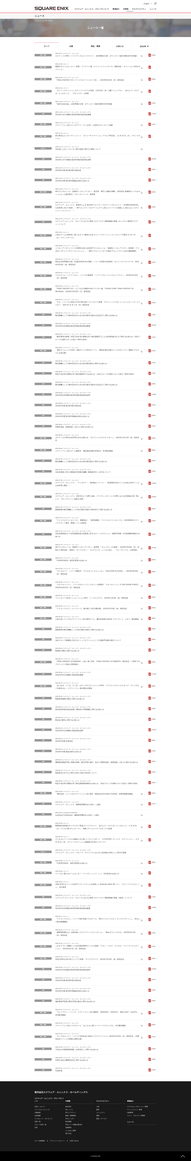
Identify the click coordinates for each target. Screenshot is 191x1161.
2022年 (51, 20)
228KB (153, 719)
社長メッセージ (40, 1106)
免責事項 (68, 1127)
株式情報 (68, 1121)
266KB (153, 180)
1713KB (154, 674)
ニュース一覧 (43, 20)
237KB (153, 751)
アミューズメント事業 (134, 1109)
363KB (153, 958)
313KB (153, 933)
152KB (153, 426)
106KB (153, 708)
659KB (153, 559)
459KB (153, 438)
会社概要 (38, 1115)
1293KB (154, 907)
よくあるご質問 (70, 1130)
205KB (153, 761)
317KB (153, 803)
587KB (153, 289)
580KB (153, 740)
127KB (153, 337)
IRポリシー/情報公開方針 (73, 1124)
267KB (153, 979)
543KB (153, 302)
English (146, 4)
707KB (153, 249)
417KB (153, 124)
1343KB (154, 969)
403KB (153, 662)
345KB (153, 1012)
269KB (153, 1000)
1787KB (154, 113)
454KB (153, 607)
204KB (153, 1049)
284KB (153, 629)
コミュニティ (100, 1112)
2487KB (154, 496)
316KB (153, 207)
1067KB (154, 325)
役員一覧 (38, 1121)
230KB (153, 1059)
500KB (153, 1024)
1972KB (154, 547)
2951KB (154, 159)
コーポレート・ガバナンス (43, 1118)
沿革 (36, 1127)
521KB (153, 262)
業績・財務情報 (70, 1115)
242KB (153, 222)
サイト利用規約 (40, 1141)
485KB (153, 597)
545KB (153, 55)
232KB (153, 772)
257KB (153, 405)
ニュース (152, 9)
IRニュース (69, 1109)
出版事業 (130, 1112)
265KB (153, 460)
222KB (153, 1070)
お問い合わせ (74, 1141)
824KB (153, 192)
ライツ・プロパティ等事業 (136, 1115)
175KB (153, 373)
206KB (153, 534)
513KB (153, 275)
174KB (153, 897)
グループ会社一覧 (40, 1124)
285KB (153, 639)
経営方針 (68, 1106)
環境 (97, 1115)
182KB (153, 508)
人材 (97, 1106)
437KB (153, 103)
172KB (153, 314)
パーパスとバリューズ (42, 1109)
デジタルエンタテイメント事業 (137, 1106)
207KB (153, 650)
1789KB (154, 483)
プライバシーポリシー (57, 1141)
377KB (153, 946)
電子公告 (68, 1133)
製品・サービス (101, 1118)
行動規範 (38, 1112)
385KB (153, 618)
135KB (153, 698)
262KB (153, 169)
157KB (153, 362)
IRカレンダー (69, 1118)
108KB (153, 384)
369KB (153, 79)
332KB (153, 520)
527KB (153, 350)
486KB (153, 450)
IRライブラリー (70, 1112)
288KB (153, 793)
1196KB (154, 394)
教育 (97, 1109)
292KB (153, 782)
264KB (153, 415)
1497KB (154, 729)
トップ (36, 20)
